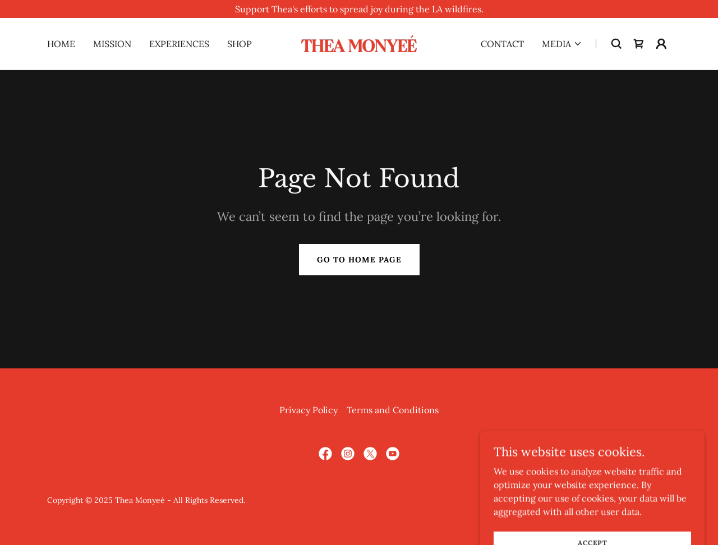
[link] (359, 42)
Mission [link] (112, 43)
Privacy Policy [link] (308, 409)
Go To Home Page (359, 260)
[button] (562, 43)
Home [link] (61, 43)
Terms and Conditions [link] (393, 409)
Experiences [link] (179, 43)
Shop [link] (239, 43)
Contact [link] (502, 43)
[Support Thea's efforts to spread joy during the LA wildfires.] (359, 9)
